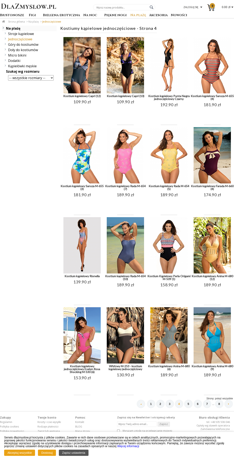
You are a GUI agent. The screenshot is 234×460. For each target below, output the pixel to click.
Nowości (179, 15)
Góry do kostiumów (23, 44)
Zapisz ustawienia (73, 452)
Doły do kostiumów (23, 50)
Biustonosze (12, 15)
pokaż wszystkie (224, 398)
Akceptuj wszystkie (19, 452)
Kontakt (79, 422)
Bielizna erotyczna (61, 15)
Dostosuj (46, 452)
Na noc (90, 15)
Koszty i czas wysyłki (49, 422)
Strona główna (16, 21)
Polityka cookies (9, 426)
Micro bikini (17, 55)
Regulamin (6, 422)
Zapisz (163, 424)
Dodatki (14, 60)
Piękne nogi (115, 15)
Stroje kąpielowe (21, 33)
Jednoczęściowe (51, 21)
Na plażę (138, 15)
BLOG (78, 426)
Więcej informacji (128, 446)
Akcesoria (158, 15)
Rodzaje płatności (48, 426)
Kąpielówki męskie (22, 66)
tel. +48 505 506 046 (218, 422)
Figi (32, 15)
